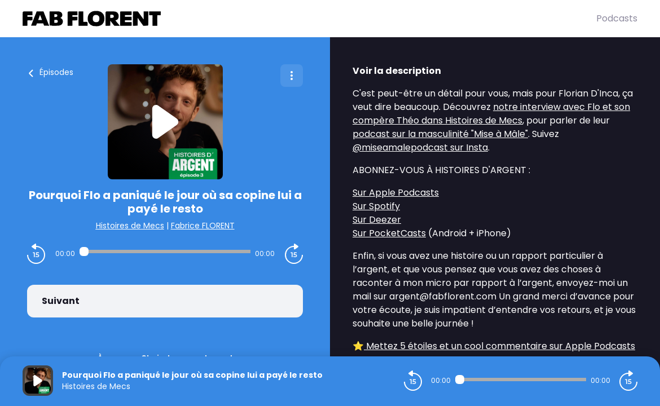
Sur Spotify (376, 206)
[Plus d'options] (291, 75)
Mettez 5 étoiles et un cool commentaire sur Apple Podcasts (499, 345)
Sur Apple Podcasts (396, 192)
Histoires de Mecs (130, 225)
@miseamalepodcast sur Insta (420, 147)
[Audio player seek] (165, 251)
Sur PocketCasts (389, 233)
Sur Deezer (377, 219)
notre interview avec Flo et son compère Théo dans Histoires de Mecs (491, 113)
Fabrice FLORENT (203, 225)
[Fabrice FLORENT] (309, 18)
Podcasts (616, 18)
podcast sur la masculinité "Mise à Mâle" (440, 133)
